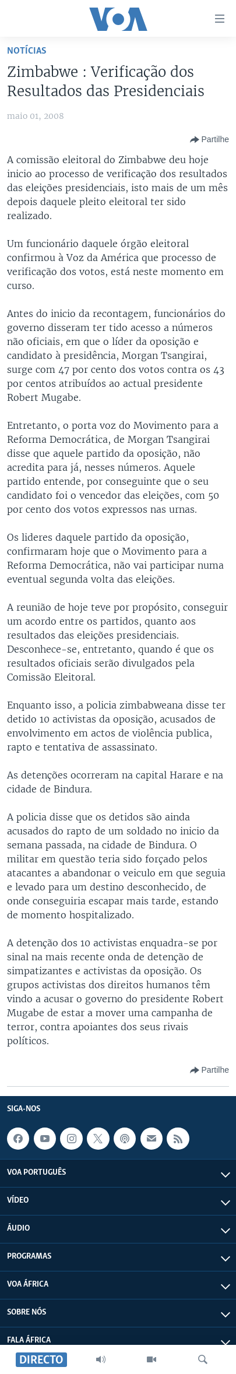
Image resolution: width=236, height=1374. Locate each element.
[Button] (209, 140)
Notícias (27, 51)
